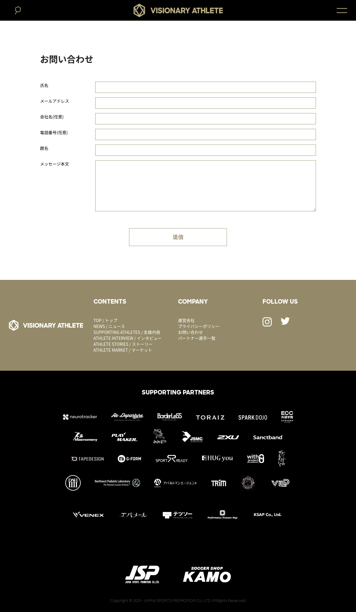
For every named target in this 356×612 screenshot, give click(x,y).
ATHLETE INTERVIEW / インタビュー (127, 338)
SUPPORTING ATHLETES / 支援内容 (126, 332)
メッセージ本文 (54, 164)
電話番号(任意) (54, 132)
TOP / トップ (105, 320)
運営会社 (186, 320)
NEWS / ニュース (109, 326)
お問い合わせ (190, 332)
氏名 (44, 85)
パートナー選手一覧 (196, 338)
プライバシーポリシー (199, 326)
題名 (44, 148)
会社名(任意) (51, 117)
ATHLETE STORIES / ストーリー (123, 344)
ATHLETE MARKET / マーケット (122, 350)
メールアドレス (54, 101)
